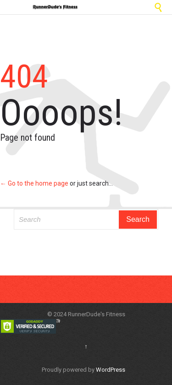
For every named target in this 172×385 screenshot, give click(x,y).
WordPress (110, 369)
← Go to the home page (34, 183)
